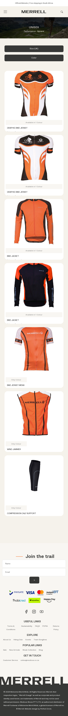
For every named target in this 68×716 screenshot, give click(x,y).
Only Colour (16, 380)
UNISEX (34, 27)
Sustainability (26, 626)
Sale (5, 650)
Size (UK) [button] (34, 48)
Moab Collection (29, 650)
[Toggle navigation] (5, 11)
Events (28, 640)
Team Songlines (40, 640)
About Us (7, 640)
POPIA (45, 626)
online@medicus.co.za (30, 660)
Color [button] (34, 57)
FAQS (37, 626)
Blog (41, 650)
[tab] (34, 49)
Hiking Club (18, 640)
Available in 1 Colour (34, 122)
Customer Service (10, 660)
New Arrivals (14, 650)
